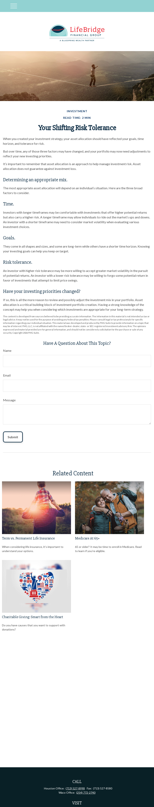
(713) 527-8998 (75, 788)
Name (7, 350)
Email (7, 375)
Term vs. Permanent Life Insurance (28, 538)
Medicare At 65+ (87, 538)
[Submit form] (13, 436)
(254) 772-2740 (85, 792)
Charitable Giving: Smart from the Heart (32, 617)
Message (9, 400)
